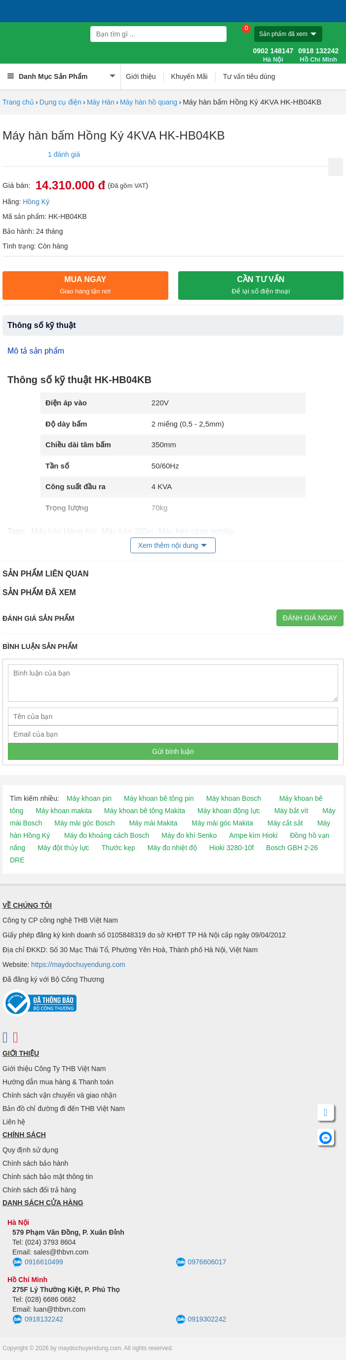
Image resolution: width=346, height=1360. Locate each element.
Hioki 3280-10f (231, 848)
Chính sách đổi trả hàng (39, 1190)
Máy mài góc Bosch (84, 823)
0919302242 (201, 1319)
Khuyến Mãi (189, 76)
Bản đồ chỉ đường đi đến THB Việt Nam (63, 1108)
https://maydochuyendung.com (78, 964)
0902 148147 (273, 55)
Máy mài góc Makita (222, 823)
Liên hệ (13, 1122)
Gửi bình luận (173, 751)
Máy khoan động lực (228, 811)
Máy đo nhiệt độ (172, 848)
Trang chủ (18, 102)
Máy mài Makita (153, 823)
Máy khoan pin (89, 798)
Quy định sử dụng (30, 1150)
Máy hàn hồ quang (148, 102)
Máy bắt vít (291, 811)
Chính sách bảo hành (35, 1163)
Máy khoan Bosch (233, 798)
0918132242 (37, 1319)
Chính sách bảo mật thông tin (47, 1177)
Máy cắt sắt (285, 823)
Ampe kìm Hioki (253, 835)
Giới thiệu (141, 76)
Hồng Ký (36, 202)
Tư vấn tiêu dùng (249, 76)
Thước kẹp (118, 848)
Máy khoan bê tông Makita (144, 811)
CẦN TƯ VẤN (260, 285)
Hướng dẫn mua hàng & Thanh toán (58, 1082)
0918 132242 (318, 55)
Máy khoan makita (64, 811)
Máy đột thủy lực (63, 848)
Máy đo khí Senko (189, 835)
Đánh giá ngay (310, 618)
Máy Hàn (101, 102)
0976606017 (201, 1262)
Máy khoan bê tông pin (159, 798)
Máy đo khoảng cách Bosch (106, 835)
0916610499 (37, 1262)
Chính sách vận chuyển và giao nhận (59, 1095)
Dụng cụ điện (60, 102)
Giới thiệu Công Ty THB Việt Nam (54, 1069)
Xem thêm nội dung (168, 545)
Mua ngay (85, 285)
